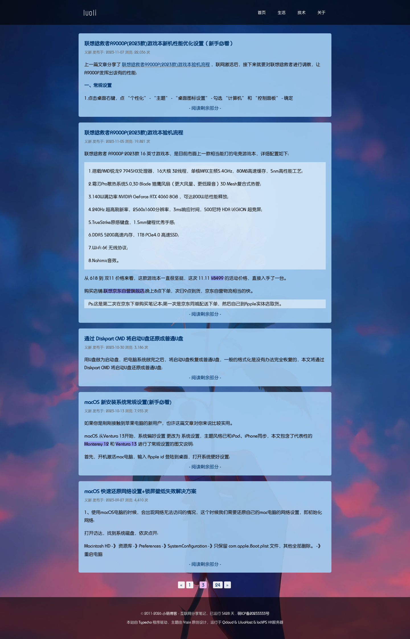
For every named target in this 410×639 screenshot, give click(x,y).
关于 (321, 13)
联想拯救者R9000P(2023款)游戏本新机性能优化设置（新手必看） (159, 43)
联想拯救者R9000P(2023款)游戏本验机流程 (166, 64)
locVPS (262, 622)
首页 (262, 13)
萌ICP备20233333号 (253, 613)
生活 (282, 13)
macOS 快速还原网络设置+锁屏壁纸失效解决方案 (140, 491)
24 (217, 585)
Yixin (187, 622)
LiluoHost (245, 622)
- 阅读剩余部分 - (205, 108)
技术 (302, 13)
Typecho (145, 622)
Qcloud (227, 622)
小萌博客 (169, 613)
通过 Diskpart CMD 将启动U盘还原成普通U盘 (133, 338)
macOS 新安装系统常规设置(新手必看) (127, 402)
